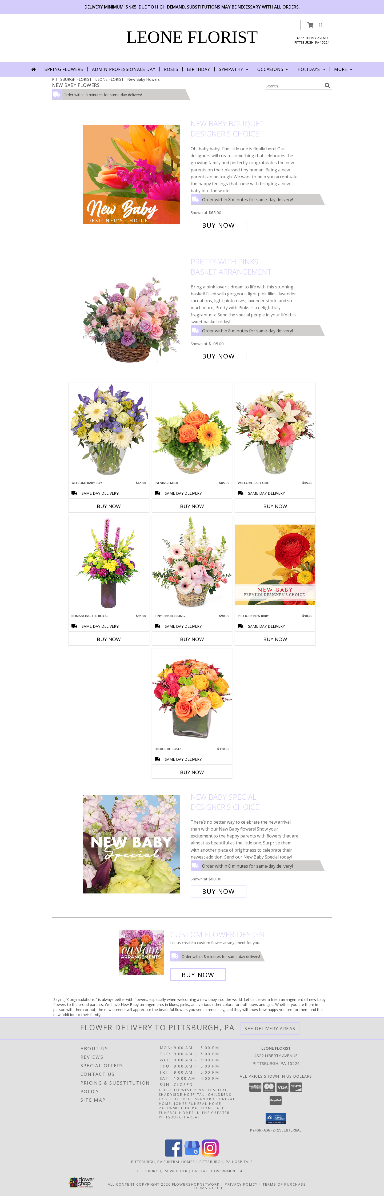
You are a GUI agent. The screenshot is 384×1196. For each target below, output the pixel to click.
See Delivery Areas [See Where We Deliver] (270, 1028)
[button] (315, 25)
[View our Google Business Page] (192, 1155)
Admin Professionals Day (123, 69)
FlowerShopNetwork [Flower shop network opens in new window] (196, 1184)
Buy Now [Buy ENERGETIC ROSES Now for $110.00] (192, 772)
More (344, 69)
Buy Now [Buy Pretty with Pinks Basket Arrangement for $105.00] (218, 356)
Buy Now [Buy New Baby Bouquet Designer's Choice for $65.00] (218, 225)
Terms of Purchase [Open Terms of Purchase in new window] (284, 1184)
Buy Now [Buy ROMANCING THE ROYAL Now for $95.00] (109, 639)
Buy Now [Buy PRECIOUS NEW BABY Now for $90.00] (275, 639)
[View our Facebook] (173, 1155)
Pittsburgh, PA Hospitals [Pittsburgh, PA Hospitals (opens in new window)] (226, 1161)
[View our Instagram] (210, 1155)
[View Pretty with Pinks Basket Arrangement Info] (135, 308)
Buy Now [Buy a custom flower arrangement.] (198, 974)
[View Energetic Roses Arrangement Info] (192, 697)
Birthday (198, 69)
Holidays (312, 69)
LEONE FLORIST (192, 37)
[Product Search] (293, 86)
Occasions (273, 69)
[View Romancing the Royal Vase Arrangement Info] (109, 564)
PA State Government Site (219, 1171)
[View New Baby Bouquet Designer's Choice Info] (135, 174)
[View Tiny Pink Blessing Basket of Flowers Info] (192, 564)
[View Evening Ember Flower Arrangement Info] (192, 431)
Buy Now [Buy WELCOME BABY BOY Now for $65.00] (109, 506)
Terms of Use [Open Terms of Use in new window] (208, 1187)
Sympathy (234, 69)
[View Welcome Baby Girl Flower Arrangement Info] (275, 431)
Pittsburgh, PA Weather (162, 1171)
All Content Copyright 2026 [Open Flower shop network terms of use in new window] (139, 1184)
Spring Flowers (64, 69)
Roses (171, 69)
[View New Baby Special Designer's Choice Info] (135, 844)
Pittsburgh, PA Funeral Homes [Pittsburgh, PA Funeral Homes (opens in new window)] (163, 1161)
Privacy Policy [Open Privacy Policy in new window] (241, 1184)
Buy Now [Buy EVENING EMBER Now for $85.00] (192, 506)
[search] (327, 85)
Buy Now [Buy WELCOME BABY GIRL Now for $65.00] (275, 506)
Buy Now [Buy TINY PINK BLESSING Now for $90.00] (192, 639)
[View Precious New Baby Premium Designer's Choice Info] (275, 564)
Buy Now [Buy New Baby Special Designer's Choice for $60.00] (218, 891)
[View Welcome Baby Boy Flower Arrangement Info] (109, 431)
